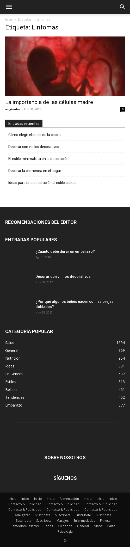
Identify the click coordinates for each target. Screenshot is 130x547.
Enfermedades (84, 520)
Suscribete (42, 515)
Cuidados (65, 526)
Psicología (65, 531)
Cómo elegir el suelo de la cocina (34, 135)
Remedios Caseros (25, 526)
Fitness (105, 520)
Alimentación (69, 498)
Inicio (9, 19)
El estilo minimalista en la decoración (38, 159)
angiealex (13, 109)
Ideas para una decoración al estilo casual (42, 183)
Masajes (63, 520)
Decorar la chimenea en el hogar (34, 171)
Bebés (48, 526)
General (83, 526)
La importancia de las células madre (49, 102)
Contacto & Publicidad (24, 504)
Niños (98, 526)
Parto (111, 526)
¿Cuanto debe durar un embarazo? (65, 251)
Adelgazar (22, 515)
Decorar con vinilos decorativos (33, 147)
